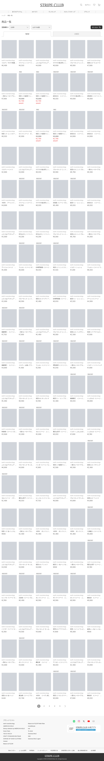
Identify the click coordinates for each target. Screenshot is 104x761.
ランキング (52, 12)
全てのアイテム (17, 12)
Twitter (84, 721)
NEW (27, 34)
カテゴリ (34, 12)
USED (76, 34)
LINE (74, 721)
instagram (79, 721)
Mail (94, 721)
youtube (89, 721)
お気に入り (94, 5)
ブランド (87, 12)
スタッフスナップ (69, 12)
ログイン (88, 5)
